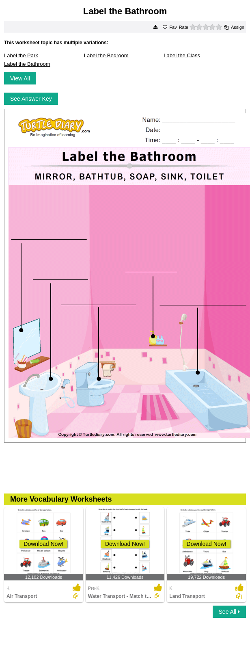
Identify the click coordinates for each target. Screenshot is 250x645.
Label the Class (182, 55)
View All (20, 78)
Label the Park (21, 55)
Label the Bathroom (27, 64)
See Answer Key (31, 98)
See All (229, 611)
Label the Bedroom (106, 55)
